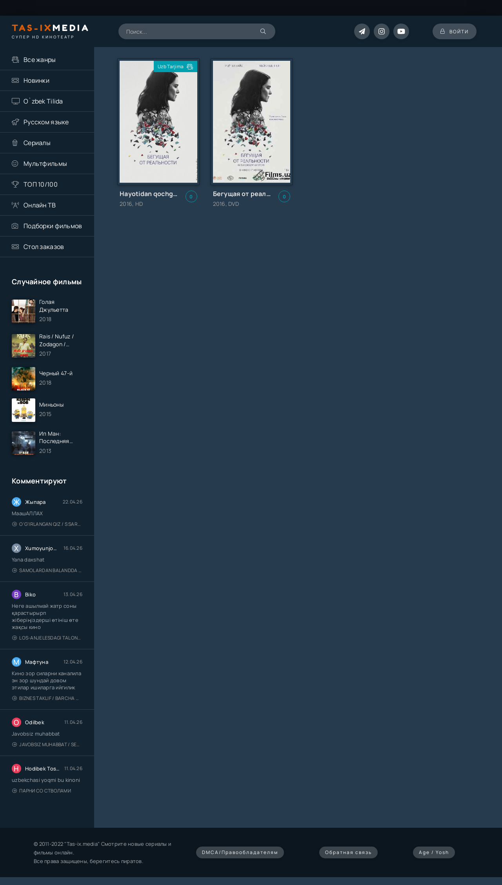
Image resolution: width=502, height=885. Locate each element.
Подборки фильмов (53, 226)
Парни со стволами (41, 791)
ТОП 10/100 (41, 184)
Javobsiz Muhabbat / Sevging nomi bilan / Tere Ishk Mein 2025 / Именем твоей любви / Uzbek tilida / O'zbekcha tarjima (47, 744)
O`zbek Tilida (43, 101)
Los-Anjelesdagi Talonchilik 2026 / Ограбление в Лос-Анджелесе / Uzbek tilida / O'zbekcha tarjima (47, 638)
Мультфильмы (45, 163)
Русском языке (46, 122)
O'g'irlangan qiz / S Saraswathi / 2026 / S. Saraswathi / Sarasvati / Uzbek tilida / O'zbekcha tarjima (47, 524)
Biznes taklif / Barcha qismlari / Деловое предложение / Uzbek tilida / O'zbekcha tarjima (47, 698)
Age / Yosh (434, 852)
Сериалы (37, 142)
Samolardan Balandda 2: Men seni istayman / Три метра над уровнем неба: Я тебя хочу (47, 570)
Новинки (36, 80)
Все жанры (40, 59)
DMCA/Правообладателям (240, 852)
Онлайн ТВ (40, 205)
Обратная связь (348, 852)
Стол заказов (44, 246)
